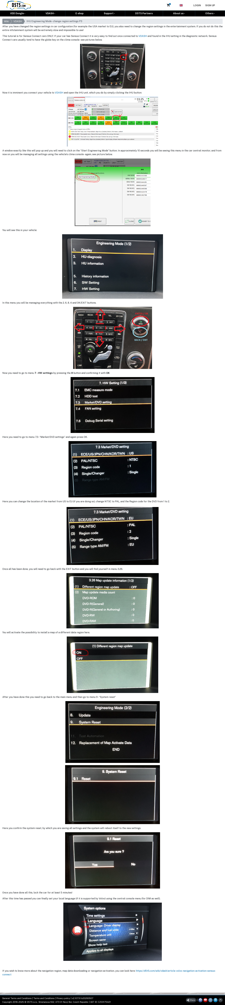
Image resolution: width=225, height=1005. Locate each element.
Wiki (6, 21)
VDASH (50, 13)
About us (178, 13)
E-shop (79, 13)
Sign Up (210, 5)
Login (197, 5)
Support (108, 13)
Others (209, 13)
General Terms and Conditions (17, 998)
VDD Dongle (17, 13)
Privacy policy (63, 998)
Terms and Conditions (44, 998)
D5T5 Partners (144, 13)
